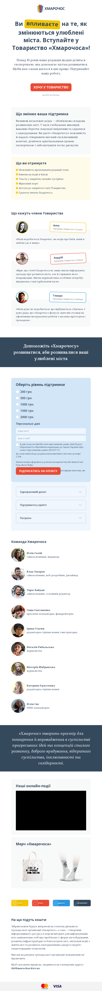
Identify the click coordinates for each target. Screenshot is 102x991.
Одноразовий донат (51, 492)
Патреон (51, 518)
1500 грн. (27, 411)
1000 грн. (27, 404)
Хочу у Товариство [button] (51, 87)
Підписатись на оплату (38, 471)
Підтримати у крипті (51, 505)
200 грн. (26, 392)
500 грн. (26, 398)
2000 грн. (27, 417)
